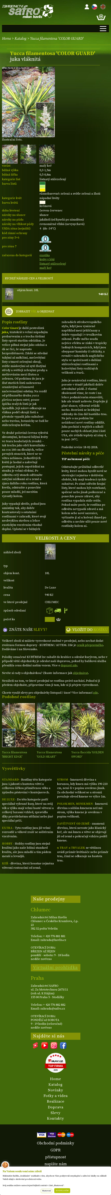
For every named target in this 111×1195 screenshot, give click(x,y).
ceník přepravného (90, 645)
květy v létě (47, 259)
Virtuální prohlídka (55, 967)
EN (102, 6)
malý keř (46, 268)
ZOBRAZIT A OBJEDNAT (35, 311)
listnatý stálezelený (53, 264)
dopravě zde (69, 665)
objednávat (80, 673)
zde (95, 693)
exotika (45, 255)
